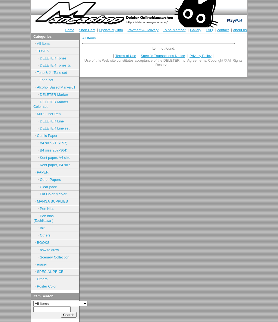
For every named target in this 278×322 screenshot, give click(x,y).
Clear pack (48, 187)
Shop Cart (87, 30)
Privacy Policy (200, 56)
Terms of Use (125, 56)
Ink (42, 228)
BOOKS (43, 243)
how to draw (49, 250)
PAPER (43, 172)
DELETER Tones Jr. (55, 65)
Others (45, 235)
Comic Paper (47, 136)
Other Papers (50, 180)
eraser (42, 264)
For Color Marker (53, 194)
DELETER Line (52, 121)
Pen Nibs (47, 209)
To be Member (174, 30)
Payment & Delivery (143, 30)
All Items (43, 44)
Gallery (195, 30)
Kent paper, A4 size (55, 158)
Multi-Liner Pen (49, 114)
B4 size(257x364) (53, 150)
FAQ (209, 30)
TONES (43, 51)
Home (69, 30)
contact (223, 30)
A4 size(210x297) (53, 143)
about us (240, 30)
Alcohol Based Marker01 (56, 87)
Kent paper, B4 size (55, 165)
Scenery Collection (54, 257)
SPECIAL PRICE (50, 272)
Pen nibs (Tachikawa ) (48, 218)
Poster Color (46, 286)
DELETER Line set (55, 128)
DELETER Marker (54, 95)
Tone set (46, 80)
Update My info (111, 30)
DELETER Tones (53, 58)
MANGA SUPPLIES (52, 201)
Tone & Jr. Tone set (52, 73)
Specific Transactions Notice (163, 56)
